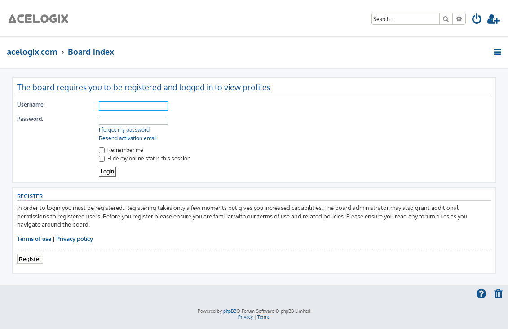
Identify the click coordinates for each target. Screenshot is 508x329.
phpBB (229, 311)
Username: (31, 104)
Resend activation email (128, 138)
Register (30, 258)
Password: (30, 119)
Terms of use (34, 238)
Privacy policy (74, 238)
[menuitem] (477, 20)
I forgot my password (124, 129)
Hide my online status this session (144, 158)
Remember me (121, 150)
